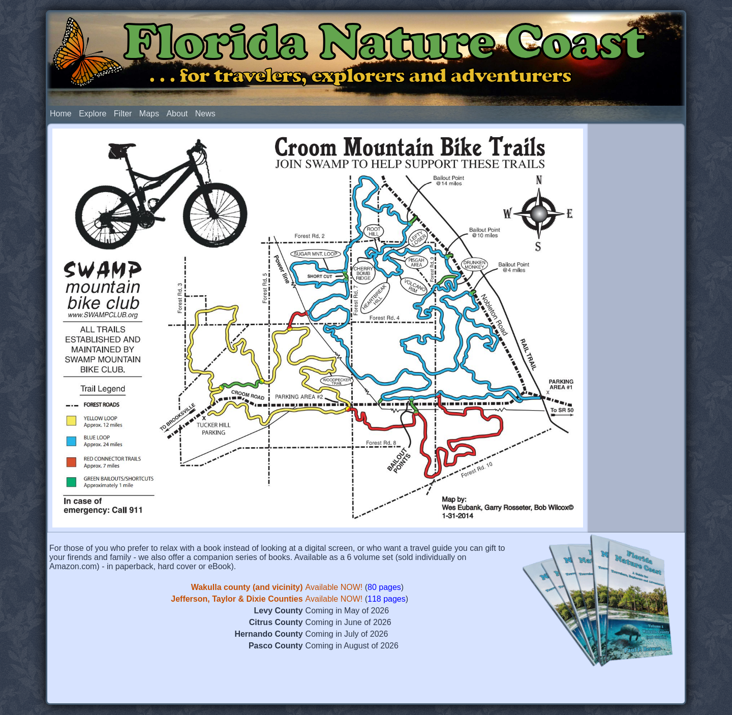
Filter (123, 113)
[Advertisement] (636, 283)
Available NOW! (334, 587)
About (177, 113)
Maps (149, 113)
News (205, 113)
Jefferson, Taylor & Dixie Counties (236, 599)
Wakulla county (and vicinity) (247, 587)
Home (61, 113)
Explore (92, 113)
